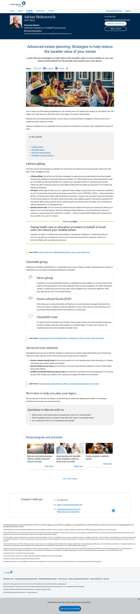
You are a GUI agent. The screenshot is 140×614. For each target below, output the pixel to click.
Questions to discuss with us (43, 155)
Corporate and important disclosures (26, 579)
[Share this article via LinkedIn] (59, 68)
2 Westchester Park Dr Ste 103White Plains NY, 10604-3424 (68, 510)
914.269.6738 (110, 17)
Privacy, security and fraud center (78, 579)
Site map (106, 579)
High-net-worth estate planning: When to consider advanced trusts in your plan (69, 384)
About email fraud (96, 579)
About (20, 11)
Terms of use (62, 579)
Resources (40, 11)
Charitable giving (38, 150)
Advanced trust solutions (41, 153)
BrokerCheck (93, 529)
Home (12, 11)
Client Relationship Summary (48, 579)
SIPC (49, 589)
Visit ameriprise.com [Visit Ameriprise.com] (114, 11)
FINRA (43, 589)
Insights (29, 11)
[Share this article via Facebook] (48, 68)
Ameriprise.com (8, 579)
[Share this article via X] (67, 68)
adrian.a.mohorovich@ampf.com (117, 20)
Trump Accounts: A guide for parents (97, 457)
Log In (127, 11)
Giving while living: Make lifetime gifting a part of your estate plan (64, 252)
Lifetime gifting (37, 147)
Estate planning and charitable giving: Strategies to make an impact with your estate (71, 338)
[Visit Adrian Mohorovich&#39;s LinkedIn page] (113, 511)
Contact (51, 11)
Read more (49, 466)
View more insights (70, 479)
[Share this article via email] (37, 69)
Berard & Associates (33, 31)
